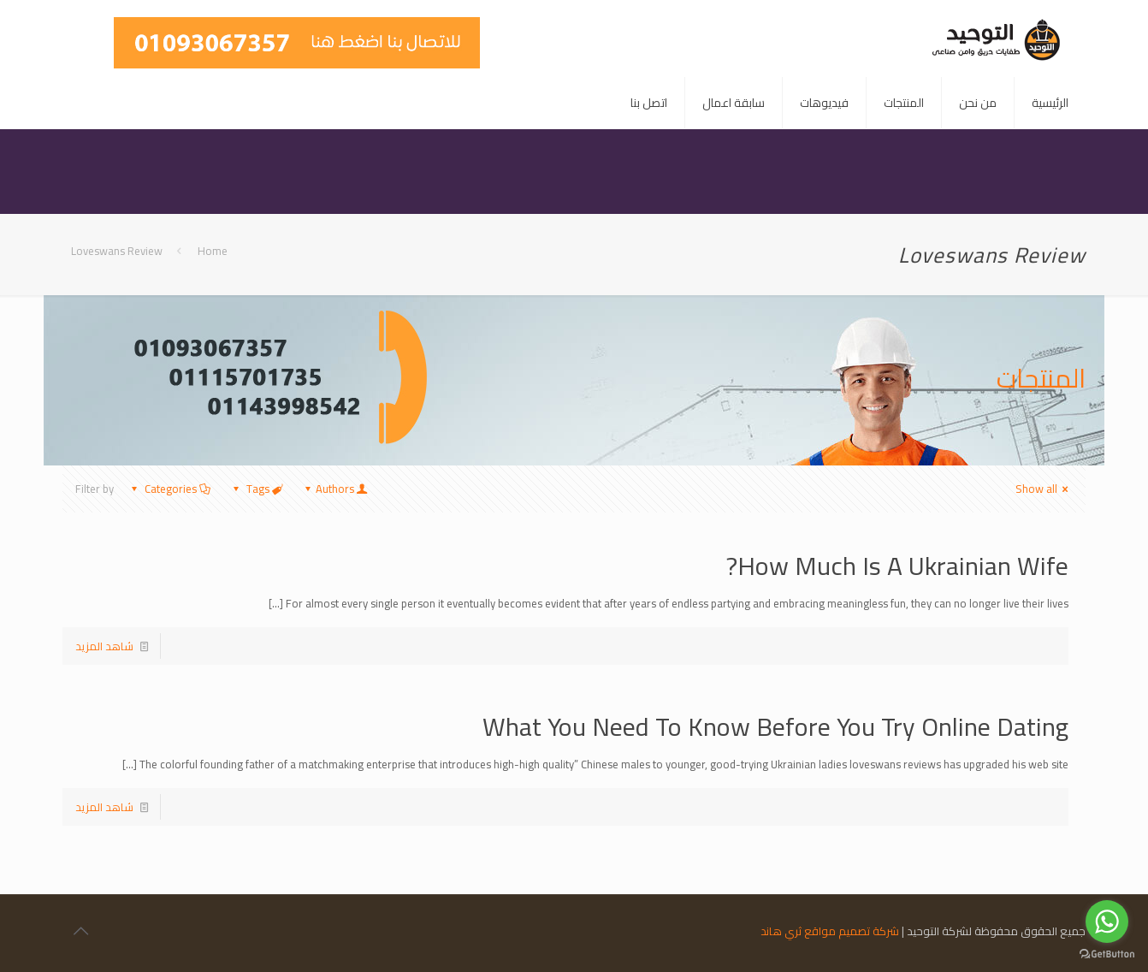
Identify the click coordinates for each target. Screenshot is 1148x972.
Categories (169, 488)
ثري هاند (781, 931)
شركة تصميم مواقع (851, 931)
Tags (256, 488)
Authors (335, 488)
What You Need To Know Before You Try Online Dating (775, 726)
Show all (1044, 488)
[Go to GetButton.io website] (1107, 954)
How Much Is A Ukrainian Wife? (897, 566)
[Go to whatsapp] (1107, 921)
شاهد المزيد (104, 646)
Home (213, 250)
